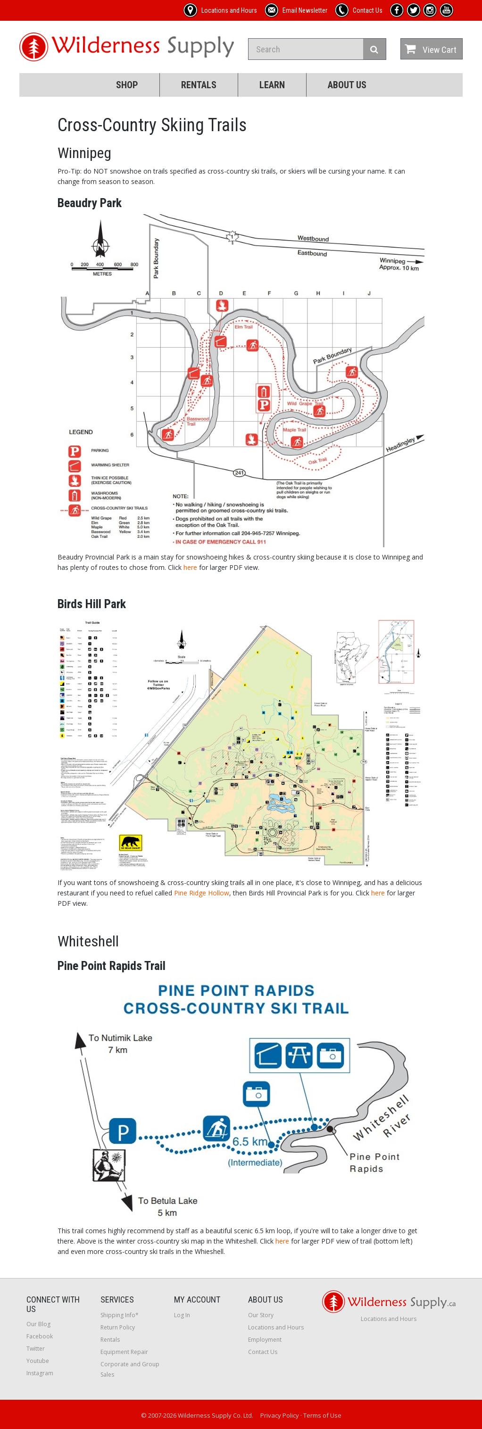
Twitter (35, 1349)
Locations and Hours (276, 1327)
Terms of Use (322, 1415)
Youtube (37, 1361)
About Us (347, 85)
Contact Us (262, 1352)
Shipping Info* (119, 1315)
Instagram (39, 1373)
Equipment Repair (124, 1352)
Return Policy (117, 1327)
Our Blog (38, 1324)
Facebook (39, 1336)
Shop (127, 85)
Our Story (261, 1315)
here (190, 567)
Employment (265, 1340)
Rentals (198, 85)
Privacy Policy (279, 1415)
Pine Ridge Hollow (201, 892)
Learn (272, 85)
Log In (182, 1315)
